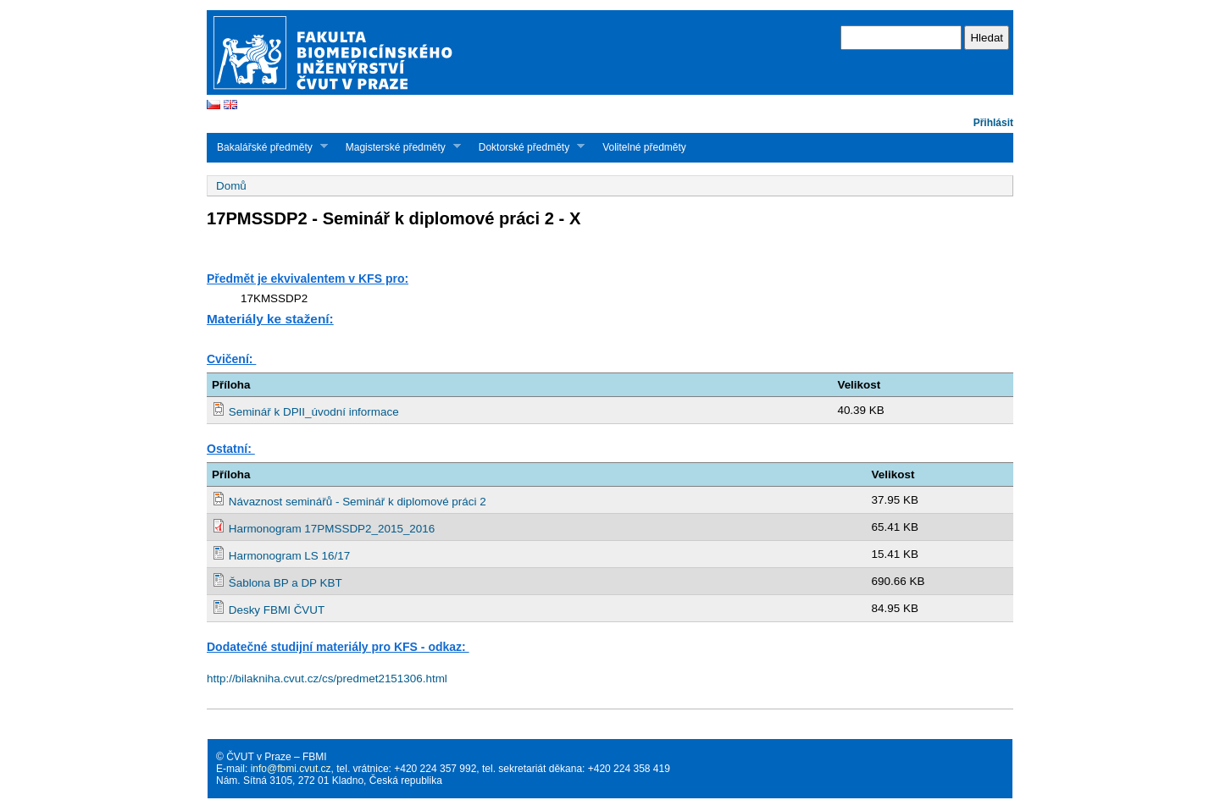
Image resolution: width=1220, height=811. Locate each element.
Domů (231, 185)
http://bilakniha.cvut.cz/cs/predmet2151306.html (327, 678)
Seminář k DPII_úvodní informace (314, 412)
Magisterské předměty (398, 147)
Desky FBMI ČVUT (276, 610)
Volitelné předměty (644, 147)
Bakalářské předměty (267, 147)
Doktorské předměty (527, 147)
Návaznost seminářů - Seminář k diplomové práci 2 (357, 501)
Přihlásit (993, 123)
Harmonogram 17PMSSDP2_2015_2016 (332, 528)
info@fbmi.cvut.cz (291, 769)
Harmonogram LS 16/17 (289, 555)
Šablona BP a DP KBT (285, 583)
